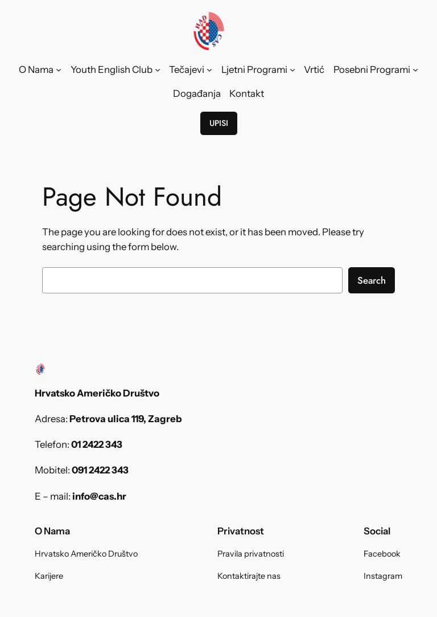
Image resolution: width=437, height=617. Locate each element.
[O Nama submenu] (58, 69)
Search (371, 280)
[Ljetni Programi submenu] (292, 69)
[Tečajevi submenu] (209, 69)
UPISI (218, 123)
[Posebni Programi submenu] (415, 69)
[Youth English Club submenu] (157, 69)
